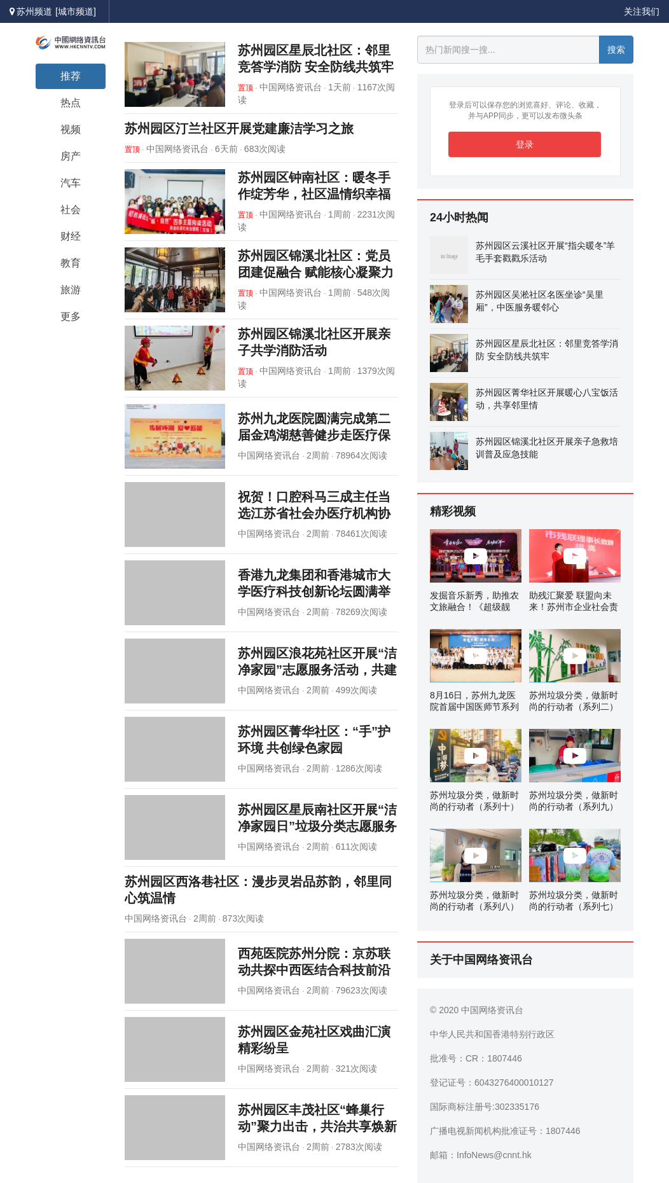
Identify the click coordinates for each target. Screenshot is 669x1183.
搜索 (616, 50)
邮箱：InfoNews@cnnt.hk (481, 1155)
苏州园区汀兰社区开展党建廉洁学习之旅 (239, 128)
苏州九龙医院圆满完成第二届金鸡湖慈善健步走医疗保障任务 (314, 435)
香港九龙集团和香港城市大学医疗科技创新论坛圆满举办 (314, 591)
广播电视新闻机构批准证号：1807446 (505, 1131)
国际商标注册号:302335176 (484, 1107)
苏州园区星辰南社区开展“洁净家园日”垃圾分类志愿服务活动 (317, 826)
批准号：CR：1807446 (476, 1058)
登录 (525, 144)
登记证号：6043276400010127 (492, 1082)
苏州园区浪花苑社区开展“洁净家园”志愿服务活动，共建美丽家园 (317, 669)
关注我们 (641, 11)
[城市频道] (75, 11)
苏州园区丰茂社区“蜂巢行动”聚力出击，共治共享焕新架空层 (317, 1126)
